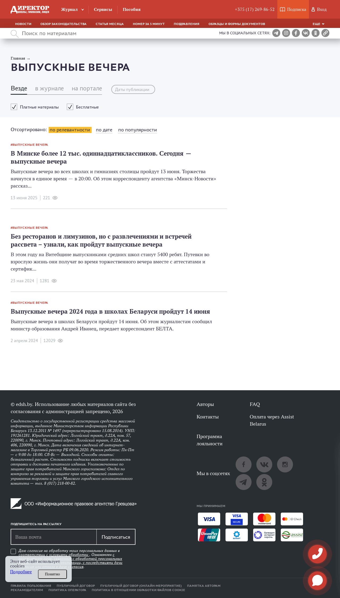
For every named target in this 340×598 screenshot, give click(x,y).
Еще (316, 24)
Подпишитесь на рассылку (36, 524)
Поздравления (186, 24)
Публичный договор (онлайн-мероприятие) (141, 585)
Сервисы (103, 9)
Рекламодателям (27, 590)
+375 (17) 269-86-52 (255, 9)
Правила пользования (31, 585)
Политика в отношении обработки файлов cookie (138, 590)
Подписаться (115, 537)
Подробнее (21, 571)
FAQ (255, 404)
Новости (23, 24)
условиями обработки (69, 555)
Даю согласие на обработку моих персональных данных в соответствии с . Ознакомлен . (70, 559)
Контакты (208, 417)
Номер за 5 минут (149, 24)
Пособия (132, 9)
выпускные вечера (30, 144)
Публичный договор (76, 585)
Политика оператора (67, 590)
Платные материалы (39, 107)
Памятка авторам (203, 585)
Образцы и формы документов (237, 24)
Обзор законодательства (63, 24)
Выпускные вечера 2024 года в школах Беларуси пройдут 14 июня (110, 311)
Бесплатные (87, 107)
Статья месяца (110, 24)
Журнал (69, 9)
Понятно (52, 574)
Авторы (205, 404)
